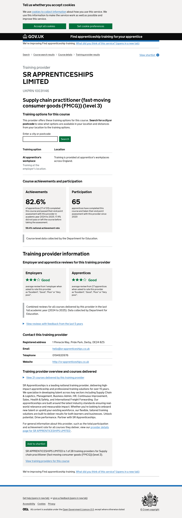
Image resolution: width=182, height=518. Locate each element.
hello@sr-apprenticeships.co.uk (71, 348)
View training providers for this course (47, 461)
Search (26, 54)
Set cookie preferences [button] (90, 26)
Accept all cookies (44, 26)
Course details (65, 54)
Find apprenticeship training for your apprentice (106, 36)
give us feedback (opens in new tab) (70, 498)
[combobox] (40, 139)
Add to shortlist (36, 443)
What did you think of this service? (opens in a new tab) (107, 43)
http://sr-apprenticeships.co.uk (70, 361)
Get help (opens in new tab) (36, 498)
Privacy (51, 503)
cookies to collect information (49, 11)
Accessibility (29, 503)
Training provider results (88, 54)
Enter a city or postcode (37, 133)
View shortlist (149, 55)
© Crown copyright (149, 509)
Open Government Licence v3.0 (78, 509)
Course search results (44, 54)
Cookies (42, 503)
